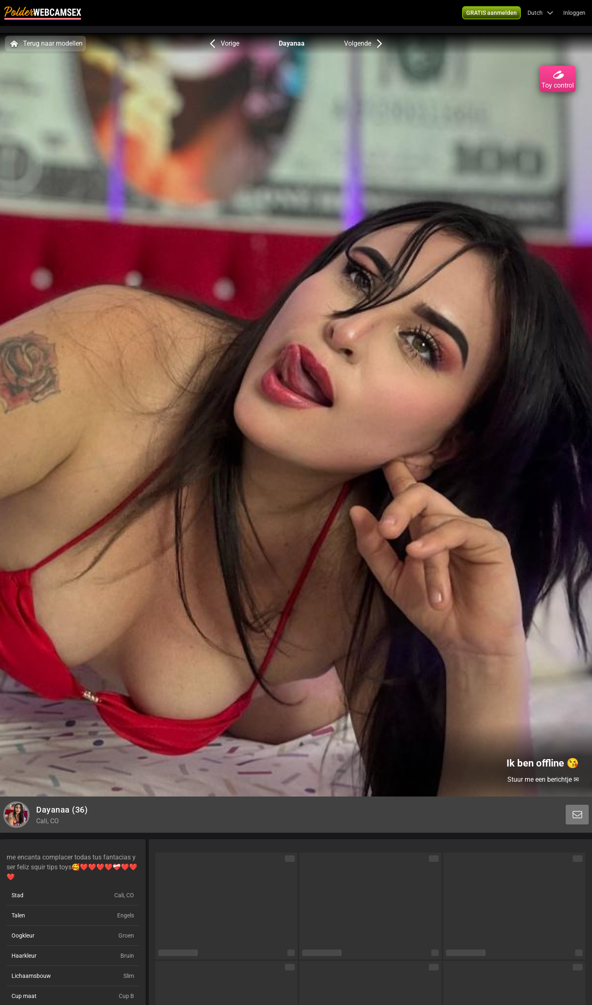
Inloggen (574, 16)
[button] (540, 16)
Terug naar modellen (45, 43)
